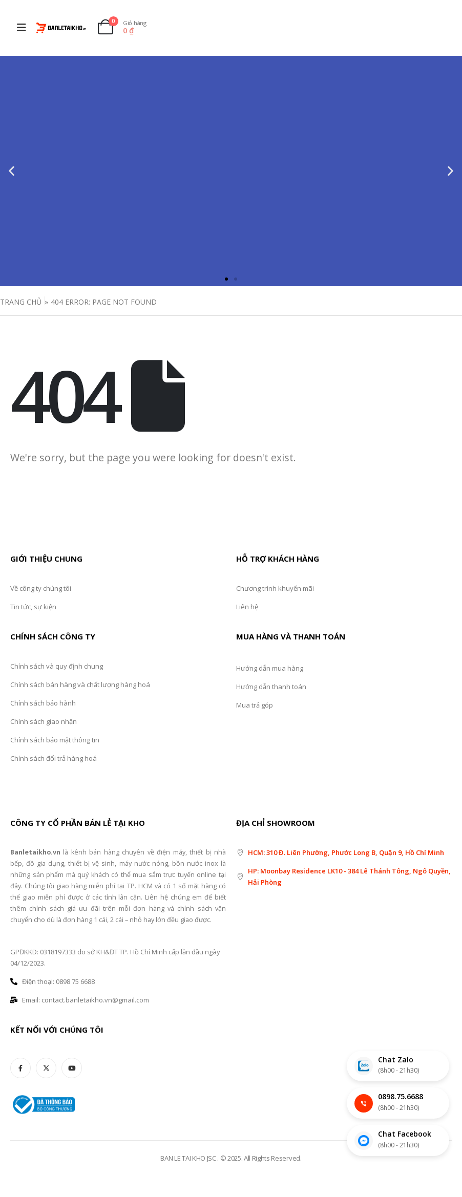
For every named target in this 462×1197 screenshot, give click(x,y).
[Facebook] (20, 1068)
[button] (11, 171)
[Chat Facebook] (398, 1140)
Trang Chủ (20, 302)
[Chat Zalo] (398, 1066)
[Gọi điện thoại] (398, 1103)
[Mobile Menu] (21, 27)
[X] (46, 1068)
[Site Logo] (61, 27)
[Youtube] (71, 1068)
